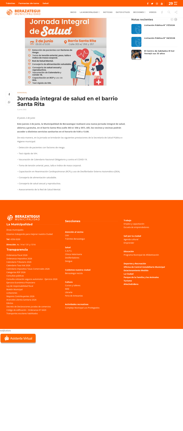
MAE (67, 288)
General (22, 93)
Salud (45, 3)
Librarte (68, 292)
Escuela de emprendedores (136, 227)
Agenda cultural (131, 239)
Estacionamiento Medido (136, 270)
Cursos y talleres (72, 285)
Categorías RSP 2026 (15, 272)
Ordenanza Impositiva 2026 (19, 258)
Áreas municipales (14, 229)
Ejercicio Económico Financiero (20, 282)
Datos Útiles (123, 12)
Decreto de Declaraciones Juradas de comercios (28, 306)
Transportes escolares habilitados (22, 313)
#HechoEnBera (131, 284)
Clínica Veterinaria (73, 254)
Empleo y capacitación (134, 223)
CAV (67, 235)
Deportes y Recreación (135, 263)
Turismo (128, 280)
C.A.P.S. (68, 250)
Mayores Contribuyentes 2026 (20, 296)
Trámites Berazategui (75, 238)
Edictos (9, 303)
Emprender (129, 242)
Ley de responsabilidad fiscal (19, 286)
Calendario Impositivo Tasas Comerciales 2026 (28, 268)
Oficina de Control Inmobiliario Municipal (144, 267)
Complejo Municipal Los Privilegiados (82, 307)
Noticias (107, 12)
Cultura (69, 282)
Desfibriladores (72, 257)
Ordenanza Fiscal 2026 (16, 255)
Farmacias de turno (29, 3)
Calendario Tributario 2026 (18, 262)
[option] (154, 42)
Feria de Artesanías (74, 295)
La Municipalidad (89, 12)
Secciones (138, 12)
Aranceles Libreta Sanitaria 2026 (21, 299)
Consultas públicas (15, 275)
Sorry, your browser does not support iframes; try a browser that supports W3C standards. (21, 364)
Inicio (73, 12)
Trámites (10, 3)
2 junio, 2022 (21, 110)
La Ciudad (129, 273)
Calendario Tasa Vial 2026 (18, 265)
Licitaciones (11, 292)
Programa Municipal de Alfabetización (141, 254)
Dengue (68, 261)
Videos (152, 12)
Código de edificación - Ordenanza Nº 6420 (26, 310)
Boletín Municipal (14, 289)
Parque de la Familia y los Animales (141, 277)
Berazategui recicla (74, 273)
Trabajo (127, 220)
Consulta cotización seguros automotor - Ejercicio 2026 (31, 279)
